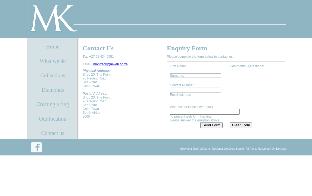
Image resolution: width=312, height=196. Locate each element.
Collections (52, 75)
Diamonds (53, 90)
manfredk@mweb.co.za (110, 64)
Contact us (52, 133)
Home (53, 47)
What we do (53, 61)
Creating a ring (52, 104)
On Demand (279, 154)
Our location (53, 119)
